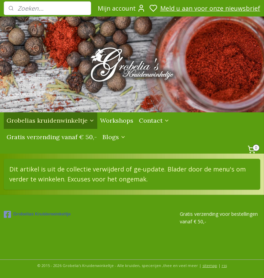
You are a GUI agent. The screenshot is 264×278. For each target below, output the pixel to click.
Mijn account (121, 8)
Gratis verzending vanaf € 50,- (52, 137)
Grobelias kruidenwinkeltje (51, 120)
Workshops (116, 120)
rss (224, 265)
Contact (154, 120)
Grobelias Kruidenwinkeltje (37, 214)
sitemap (209, 265)
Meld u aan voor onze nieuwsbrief (210, 8)
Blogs (114, 137)
